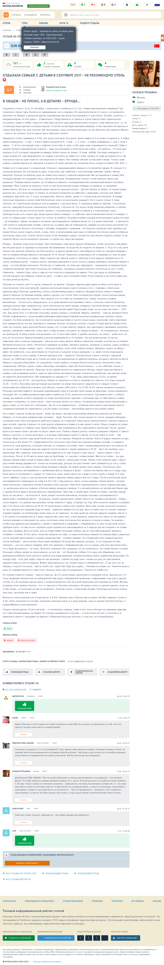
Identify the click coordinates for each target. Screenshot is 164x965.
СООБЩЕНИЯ (30, 15)
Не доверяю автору (117, 672)
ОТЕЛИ (6, 23)
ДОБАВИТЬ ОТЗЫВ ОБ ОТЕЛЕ (38, 6)
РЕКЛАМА (157, 901)
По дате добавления (15, 689)
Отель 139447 (21, 30)
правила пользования (47, 962)
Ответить (23, 734)
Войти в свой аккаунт (27, 863)
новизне (36, 689)
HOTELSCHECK (9, 901)
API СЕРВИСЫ (137, 901)
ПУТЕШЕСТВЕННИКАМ (73, 901)
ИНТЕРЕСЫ (45, 15)
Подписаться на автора (84, 672)
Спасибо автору (51, 672)
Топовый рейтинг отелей (33, 911)
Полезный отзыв (19, 672)
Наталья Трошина (144, 92)
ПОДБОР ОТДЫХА (89, 23)
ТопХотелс (7, 30)
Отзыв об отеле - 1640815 (21, 36)
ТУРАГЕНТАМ (117, 901)
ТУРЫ (25, 23)
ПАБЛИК (43, 23)
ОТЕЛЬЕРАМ (97, 901)
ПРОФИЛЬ (16, 15)
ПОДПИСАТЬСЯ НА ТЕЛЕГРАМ (57, 938)
